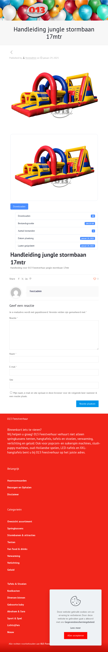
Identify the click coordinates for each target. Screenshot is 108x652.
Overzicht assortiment (19, 521)
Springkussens (15, 528)
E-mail (13, 366)
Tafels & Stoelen (16, 583)
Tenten (11, 542)
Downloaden (19, 206)
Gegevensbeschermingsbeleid (79, 622)
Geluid (10, 569)
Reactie (13, 318)
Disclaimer (13, 494)
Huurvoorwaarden (17, 480)
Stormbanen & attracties (21, 535)
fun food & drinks (17, 549)
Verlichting (13, 562)
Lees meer (75, 627)
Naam (12, 353)
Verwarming (13, 556)
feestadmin (30, 57)
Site (11, 379)
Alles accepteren (75, 635)
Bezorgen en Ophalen (19, 487)
